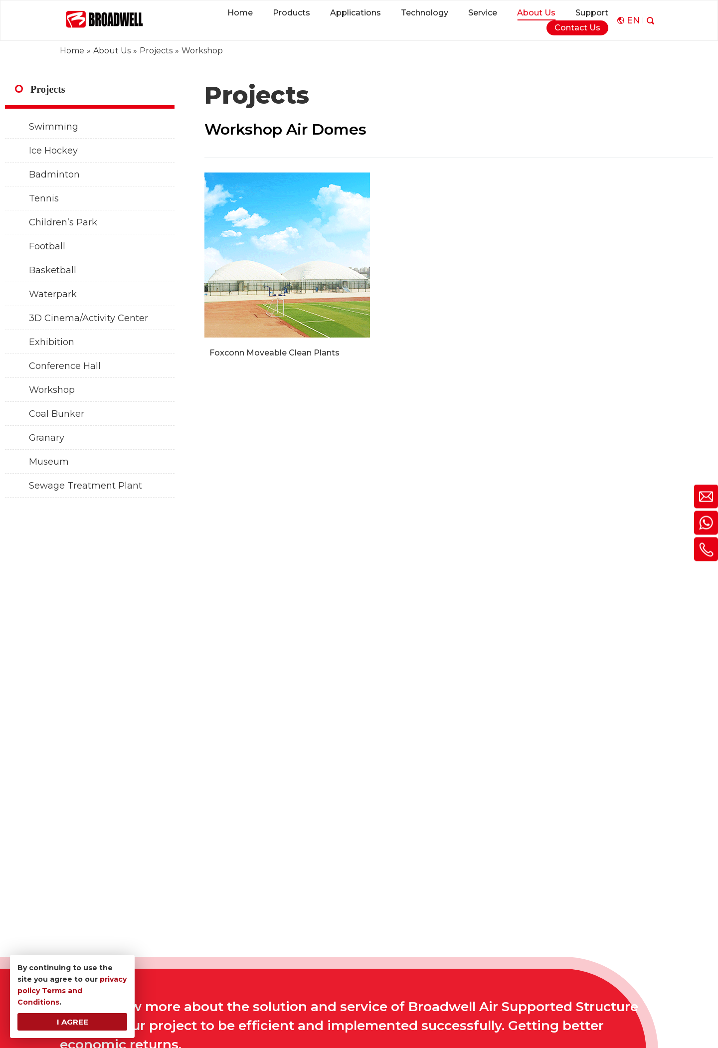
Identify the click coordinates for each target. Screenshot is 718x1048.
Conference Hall (65, 365)
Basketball (52, 270)
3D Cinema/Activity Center (88, 318)
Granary (46, 437)
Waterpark (53, 294)
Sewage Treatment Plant (85, 485)
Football (47, 246)
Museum (49, 461)
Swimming (53, 126)
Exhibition (51, 342)
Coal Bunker (56, 413)
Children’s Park (63, 222)
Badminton (54, 174)
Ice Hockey (53, 150)
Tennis (44, 198)
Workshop (52, 389)
